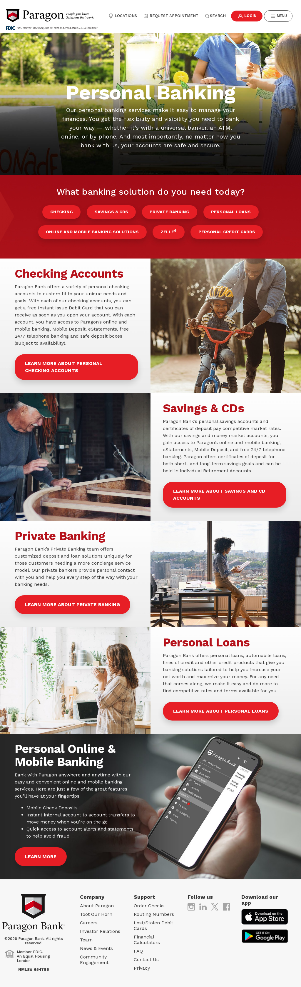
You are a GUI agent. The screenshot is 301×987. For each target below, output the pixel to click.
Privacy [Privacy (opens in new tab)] (142, 964)
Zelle (168, 228)
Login (245, 16)
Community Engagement (94, 955)
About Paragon (97, 902)
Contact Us (146, 955)
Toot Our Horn (96, 910)
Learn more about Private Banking (72, 600)
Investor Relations (100, 927)
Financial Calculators (147, 935)
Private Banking (168, 211)
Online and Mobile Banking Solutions (95, 229)
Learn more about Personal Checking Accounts (63, 363)
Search (213, 16)
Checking (65, 211)
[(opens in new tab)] (191, 902)
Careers (89, 919)
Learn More (40, 853)
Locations (122, 16)
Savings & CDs (112, 211)
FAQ (138, 947)
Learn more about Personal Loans (220, 707)
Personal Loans (227, 211)
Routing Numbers (154, 910)
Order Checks (149, 902)
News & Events (96, 944)
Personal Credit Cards (224, 229)
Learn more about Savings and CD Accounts (219, 490)
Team (86, 936)
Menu (278, 16)
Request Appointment (170, 16)
